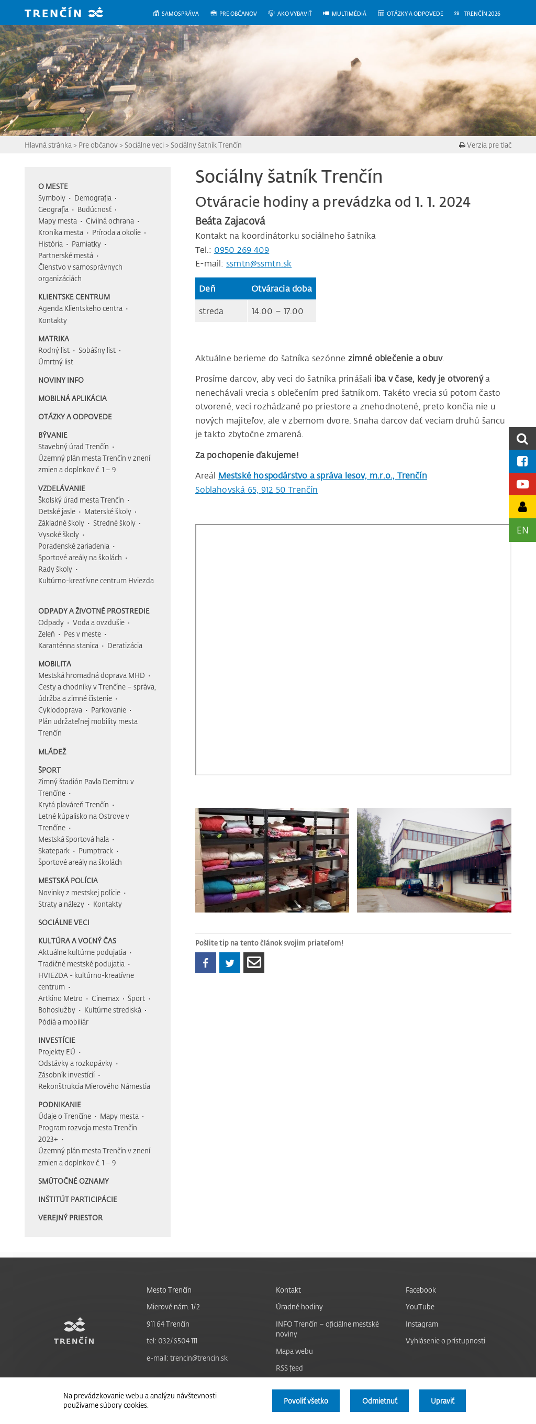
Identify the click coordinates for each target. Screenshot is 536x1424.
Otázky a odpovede (75, 416)
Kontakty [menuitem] (52, 320)
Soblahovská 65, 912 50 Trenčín (256, 489)
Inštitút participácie (77, 1199)
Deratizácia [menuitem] (124, 645)
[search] (522, 438)
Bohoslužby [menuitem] (56, 1009)
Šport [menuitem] (136, 998)
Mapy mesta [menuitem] (57, 220)
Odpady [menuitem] (51, 622)
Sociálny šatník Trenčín (206, 144)
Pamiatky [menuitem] (86, 243)
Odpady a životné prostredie (94, 610)
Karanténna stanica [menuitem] (68, 645)
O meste (53, 186)
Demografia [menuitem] (92, 197)
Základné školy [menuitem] (61, 522)
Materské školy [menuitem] (107, 511)
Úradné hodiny (299, 1306)
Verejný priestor (70, 1217)
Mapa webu (294, 1351)
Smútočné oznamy (73, 1180)
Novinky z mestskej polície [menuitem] (79, 892)
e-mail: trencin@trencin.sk (187, 1357)
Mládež (52, 751)
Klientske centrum (74, 296)
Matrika (53, 338)
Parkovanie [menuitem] (108, 709)
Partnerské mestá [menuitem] (65, 255)
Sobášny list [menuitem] (97, 350)
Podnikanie (59, 1104)
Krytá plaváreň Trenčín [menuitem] (73, 804)
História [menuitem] (50, 243)
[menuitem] (181, 14)
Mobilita (54, 663)
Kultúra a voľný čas (77, 940)
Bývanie (53, 434)
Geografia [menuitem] (53, 209)
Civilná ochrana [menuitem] (110, 220)
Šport (49, 769)
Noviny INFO (61, 379)
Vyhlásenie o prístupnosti (445, 1340)
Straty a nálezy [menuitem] (61, 903)
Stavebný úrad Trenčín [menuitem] (73, 446)
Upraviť (442, 1400)
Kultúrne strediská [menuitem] (112, 1009)
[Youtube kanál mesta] (522, 484)
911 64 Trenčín (168, 1323)
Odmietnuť (379, 1400)
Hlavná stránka (48, 144)
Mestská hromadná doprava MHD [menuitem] (91, 675)
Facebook (421, 1289)
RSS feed (289, 1367)
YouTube (420, 1306)
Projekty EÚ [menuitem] (56, 1051)
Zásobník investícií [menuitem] (66, 1074)
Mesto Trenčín (169, 1289)
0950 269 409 (242, 249)
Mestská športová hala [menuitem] (73, 839)
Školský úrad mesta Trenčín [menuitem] (81, 499)
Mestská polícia (68, 880)
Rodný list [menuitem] (54, 350)
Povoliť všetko (306, 1400)
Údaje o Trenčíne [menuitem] (64, 1115)
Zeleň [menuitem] (46, 633)
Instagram (422, 1323)
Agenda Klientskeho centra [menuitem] (80, 308)
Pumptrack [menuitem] (96, 850)
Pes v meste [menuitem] (82, 633)
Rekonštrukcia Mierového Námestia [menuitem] (94, 1086)
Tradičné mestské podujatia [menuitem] (81, 963)
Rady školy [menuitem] (55, 568)
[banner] (72, 13)
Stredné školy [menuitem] (114, 522)
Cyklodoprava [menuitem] (60, 709)
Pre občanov (98, 144)
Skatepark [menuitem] (54, 850)
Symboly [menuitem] (51, 197)
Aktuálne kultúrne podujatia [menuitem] (82, 952)
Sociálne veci (144, 144)
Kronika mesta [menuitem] (60, 232)
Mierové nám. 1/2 (173, 1306)
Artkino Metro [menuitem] (60, 998)
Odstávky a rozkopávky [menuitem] (75, 1063)
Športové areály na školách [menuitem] (80, 557)
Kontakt (288, 1289)
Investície (56, 1040)
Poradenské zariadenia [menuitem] (73, 545)
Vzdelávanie (61, 488)
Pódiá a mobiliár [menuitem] (63, 1021)
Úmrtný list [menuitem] (55, 361)
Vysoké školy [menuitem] (58, 534)
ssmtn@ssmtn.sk (259, 263)
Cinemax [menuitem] (105, 998)
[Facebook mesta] (522, 461)
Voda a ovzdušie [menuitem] (99, 622)
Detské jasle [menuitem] (56, 511)
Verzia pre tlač (485, 144)
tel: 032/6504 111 (172, 1340)
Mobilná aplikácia (72, 398)
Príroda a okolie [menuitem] (116, 232)
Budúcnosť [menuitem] (94, 209)
